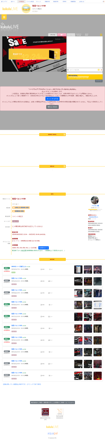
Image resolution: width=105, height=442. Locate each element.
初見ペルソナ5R (16, 278)
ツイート (99, 81)
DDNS (64, 1)
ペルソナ (15, 221)
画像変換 (73, 1)
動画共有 (55, 1)
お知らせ (81, 1)
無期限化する (43, 248)
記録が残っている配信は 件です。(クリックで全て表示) (22, 384)
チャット (38, 1)
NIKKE (13, 272)
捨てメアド (4, 1)
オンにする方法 (52, 99)
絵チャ (13, 1)
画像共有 (47, 1)
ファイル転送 (30, 1)
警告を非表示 (52, 107)
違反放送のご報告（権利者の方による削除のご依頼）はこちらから (52, 402)
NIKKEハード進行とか (18, 266)
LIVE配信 (21, 1)
